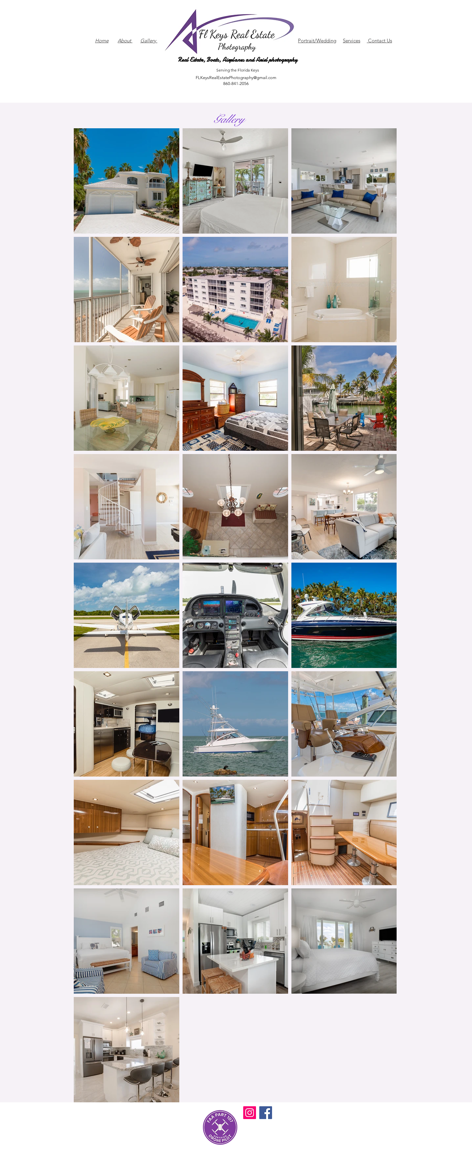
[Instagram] (249, 1112)
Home (101, 40)
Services (351, 40)
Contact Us (379, 40)
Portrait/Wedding (317, 40)
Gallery (148, 40)
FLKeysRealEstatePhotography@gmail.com (236, 77)
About (125, 40)
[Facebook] (265, 1112)
